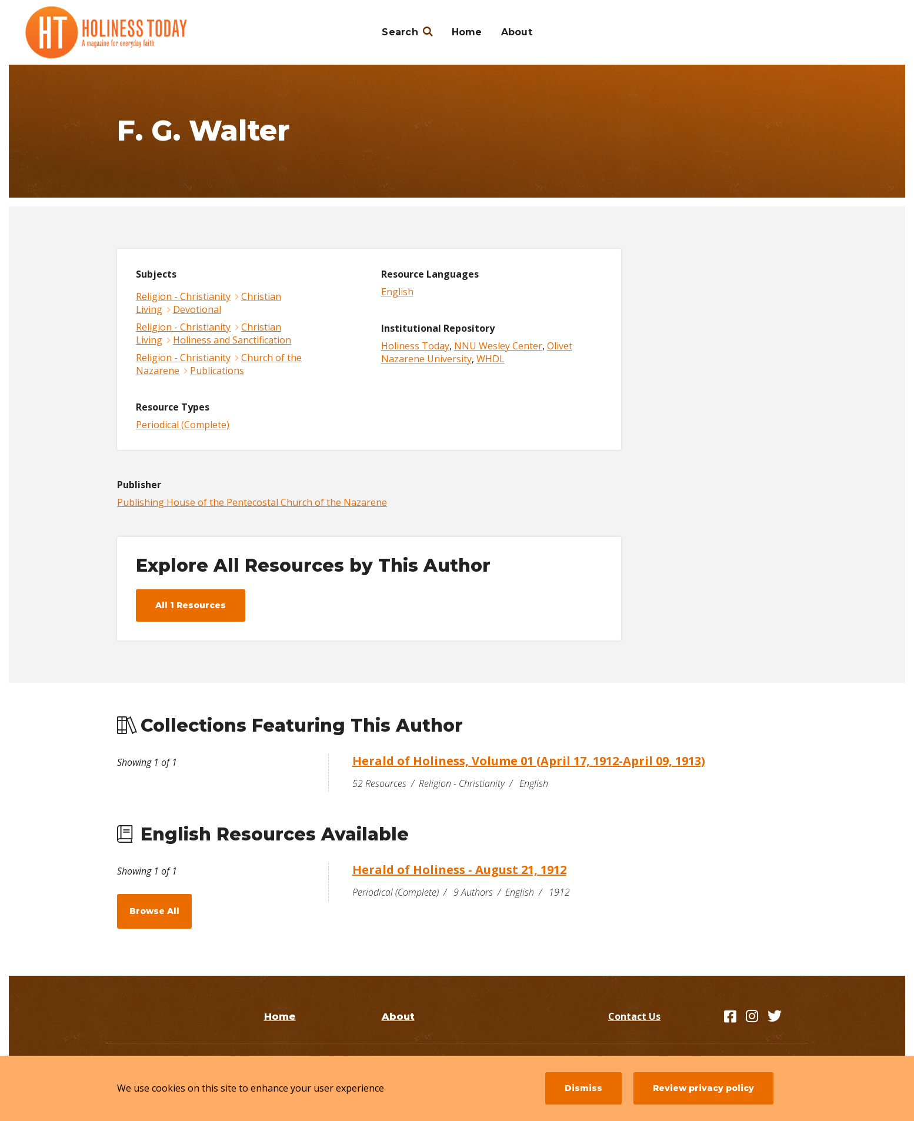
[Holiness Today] (106, 32)
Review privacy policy (703, 1088)
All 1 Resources (190, 605)
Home (467, 32)
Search (400, 32)
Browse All (154, 911)
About (516, 32)
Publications (217, 370)
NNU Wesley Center (498, 345)
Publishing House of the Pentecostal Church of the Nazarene (252, 502)
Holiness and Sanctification (232, 339)
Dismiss (583, 1088)
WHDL (490, 358)
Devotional (197, 309)
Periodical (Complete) (182, 424)
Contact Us (634, 1016)
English (397, 291)
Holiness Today (415, 345)
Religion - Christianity (183, 296)
